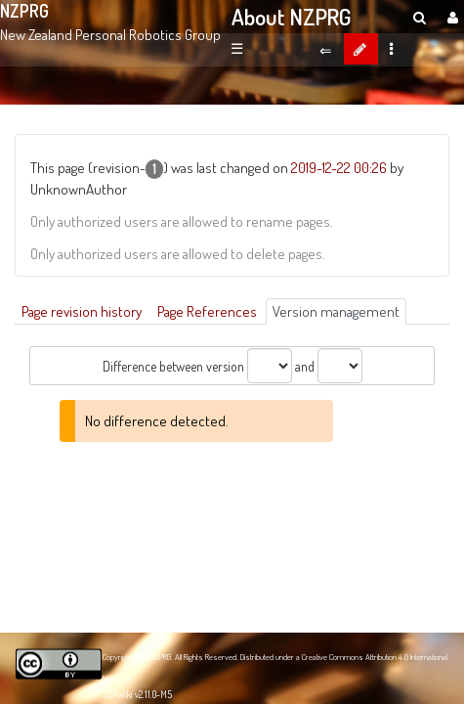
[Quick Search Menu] (419, 17)
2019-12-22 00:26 (339, 167)
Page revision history (81, 311)
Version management (336, 311)
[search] (419, 17)
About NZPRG (291, 16)
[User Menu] (450, 17)
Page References (207, 311)
